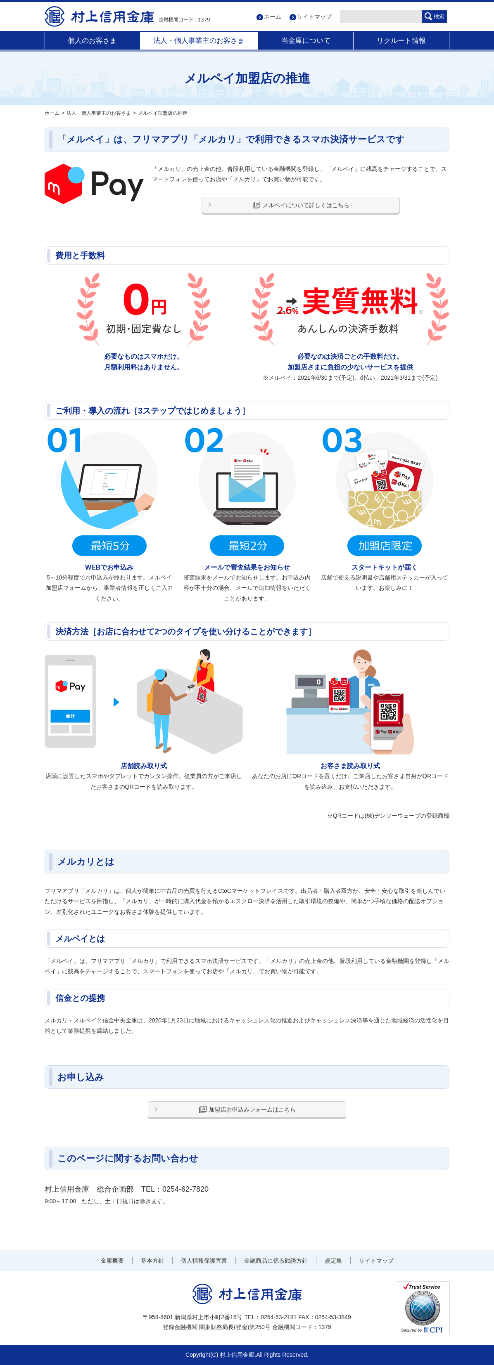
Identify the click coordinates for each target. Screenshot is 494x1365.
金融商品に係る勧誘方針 (276, 1260)
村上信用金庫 (247, 1294)
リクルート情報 (401, 41)
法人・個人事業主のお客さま (199, 41)
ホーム (272, 16)
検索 (439, 16)
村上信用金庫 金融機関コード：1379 (127, 16)
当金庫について (305, 41)
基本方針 (152, 1260)
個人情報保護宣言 (204, 1260)
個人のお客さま (92, 41)
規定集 (333, 1260)
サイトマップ (314, 16)
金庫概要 (112, 1260)
